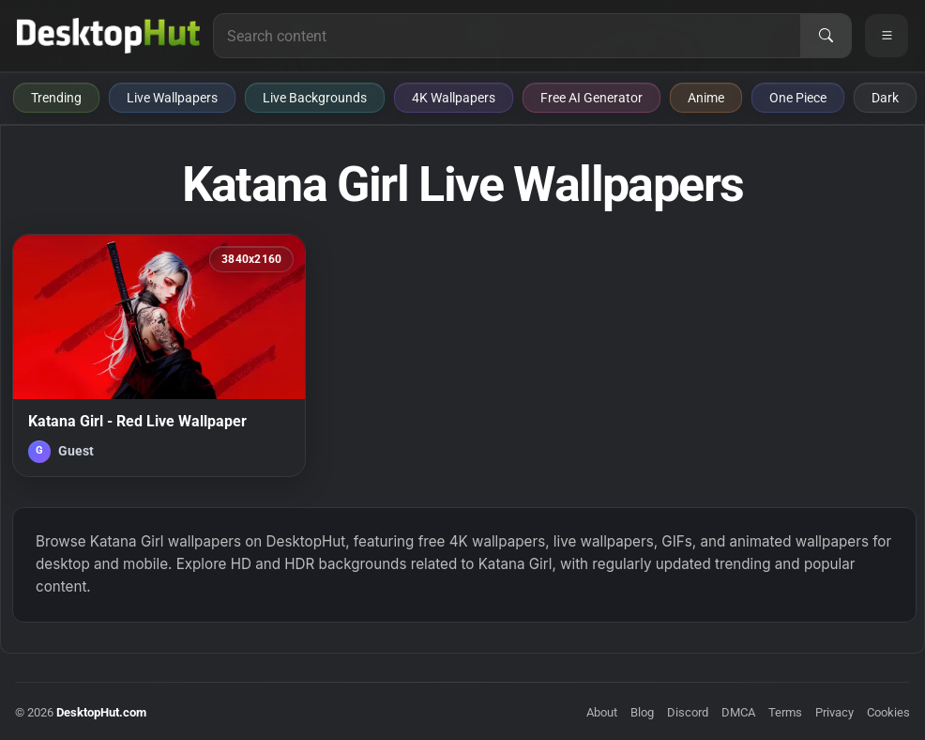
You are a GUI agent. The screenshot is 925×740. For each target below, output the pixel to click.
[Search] (825, 35)
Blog (642, 712)
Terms (785, 712)
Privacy (834, 712)
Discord (687, 712)
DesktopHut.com (101, 712)
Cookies (888, 712)
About (601, 712)
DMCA (738, 712)
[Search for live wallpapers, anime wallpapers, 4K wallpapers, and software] (507, 35)
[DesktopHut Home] (108, 36)
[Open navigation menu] (886, 35)
